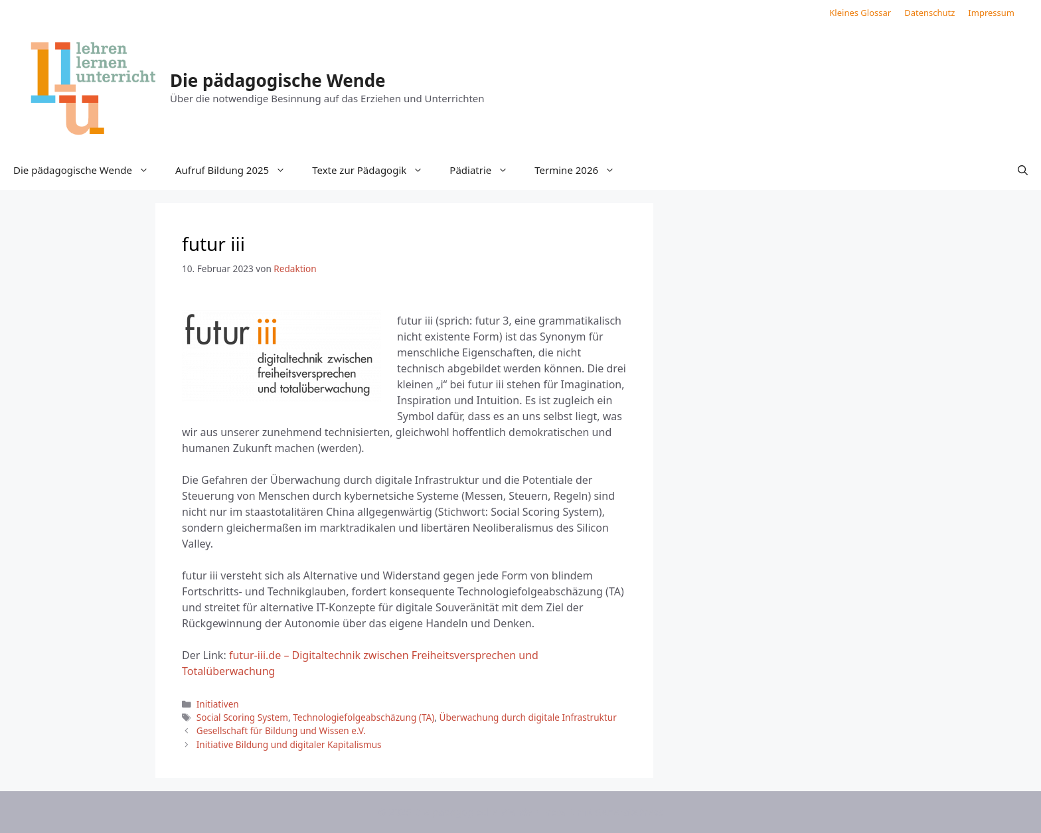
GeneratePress (629, 811)
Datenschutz (929, 13)
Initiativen (218, 704)
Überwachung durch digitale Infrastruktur (527, 717)
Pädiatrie (485, 170)
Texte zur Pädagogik (374, 170)
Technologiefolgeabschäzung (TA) (363, 717)
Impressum (991, 13)
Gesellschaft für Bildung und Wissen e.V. (281, 730)
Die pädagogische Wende (278, 80)
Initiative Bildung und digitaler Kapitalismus (289, 744)
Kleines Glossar (860, 13)
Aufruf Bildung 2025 (237, 170)
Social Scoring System (242, 717)
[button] (1022, 170)
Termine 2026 (581, 170)
